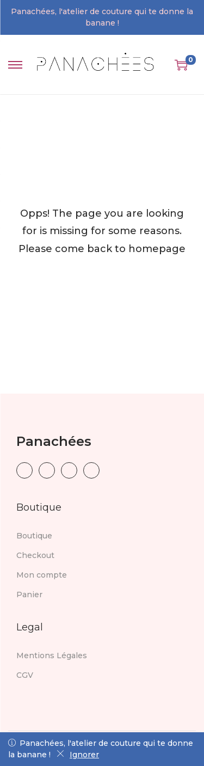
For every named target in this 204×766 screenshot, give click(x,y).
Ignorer (78, 754)
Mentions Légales (51, 655)
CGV (24, 675)
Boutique (34, 536)
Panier (29, 594)
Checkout (35, 555)
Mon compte (41, 575)
